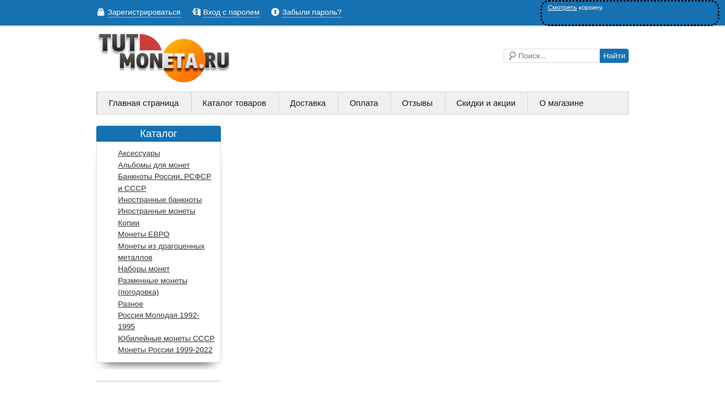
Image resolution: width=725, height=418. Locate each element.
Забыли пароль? (312, 12)
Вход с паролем (231, 12)
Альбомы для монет (154, 165)
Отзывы (417, 103)
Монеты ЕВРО (143, 234)
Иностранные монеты (156, 211)
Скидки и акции (486, 103)
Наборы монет (144, 269)
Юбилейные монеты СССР (166, 338)
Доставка (308, 103)
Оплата (363, 103)
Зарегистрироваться (144, 12)
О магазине (561, 103)
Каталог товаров (234, 103)
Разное (130, 304)
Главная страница (144, 103)
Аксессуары (139, 153)
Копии (128, 223)
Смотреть (562, 7)
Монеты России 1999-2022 (165, 350)
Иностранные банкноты (160, 199)
